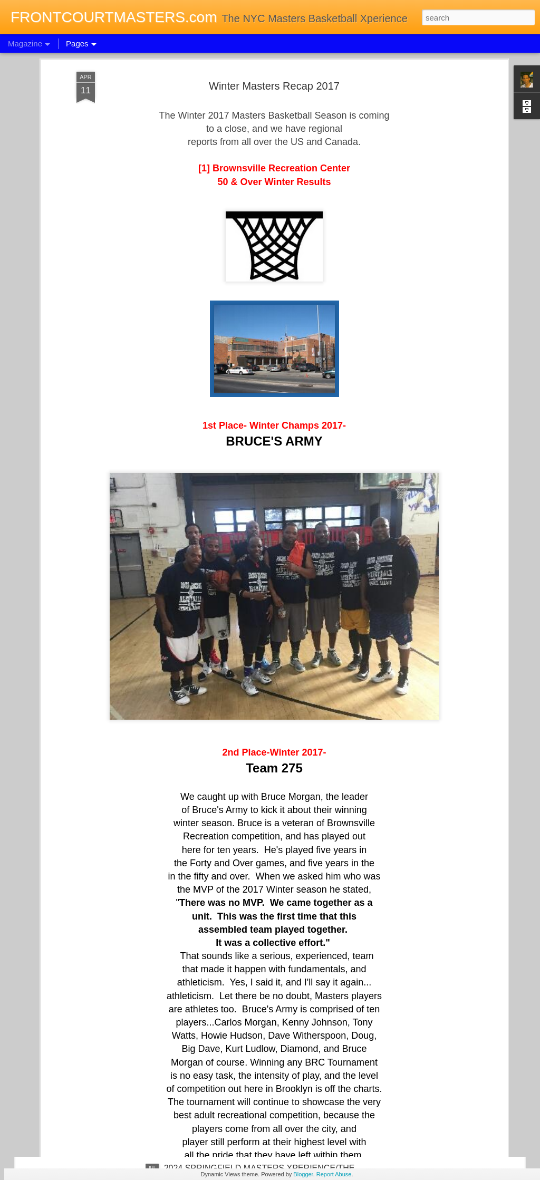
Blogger (303, 1174)
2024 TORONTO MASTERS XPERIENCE (242, 928)
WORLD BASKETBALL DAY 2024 (228, 809)
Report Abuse (334, 1174)
